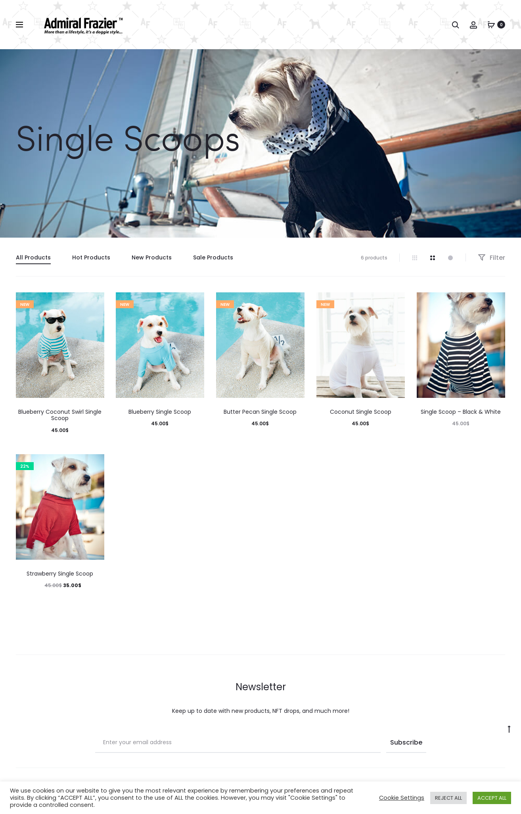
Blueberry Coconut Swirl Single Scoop (60, 415)
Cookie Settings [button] (401, 797)
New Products (152, 257)
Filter (491, 257)
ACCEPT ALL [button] (491, 798)
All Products (33, 257)
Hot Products (91, 257)
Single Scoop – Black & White (461, 412)
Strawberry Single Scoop (60, 574)
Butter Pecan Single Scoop (260, 412)
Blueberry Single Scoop (159, 412)
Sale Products (213, 257)
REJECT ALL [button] (448, 798)
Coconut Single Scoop (360, 412)
